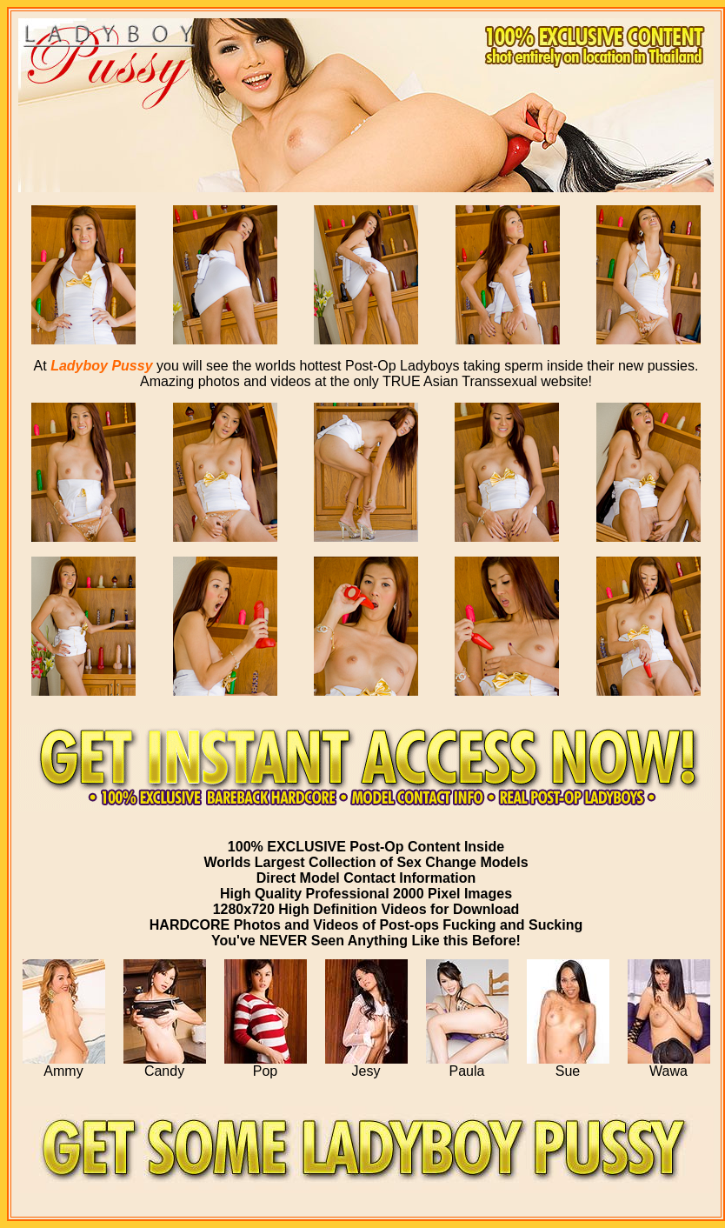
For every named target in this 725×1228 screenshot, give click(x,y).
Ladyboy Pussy (101, 365)
